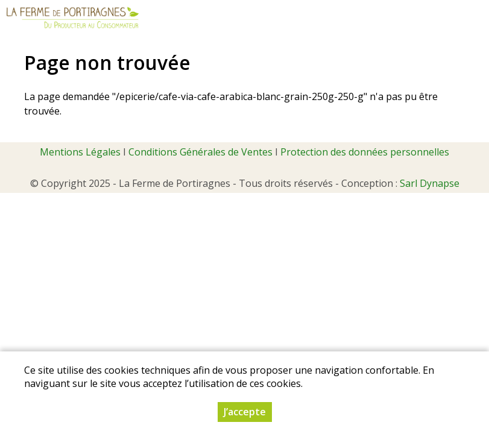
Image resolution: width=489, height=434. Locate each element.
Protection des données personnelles (364, 152)
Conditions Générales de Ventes (200, 152)
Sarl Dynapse (429, 183)
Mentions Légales (80, 152)
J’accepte (245, 411)
